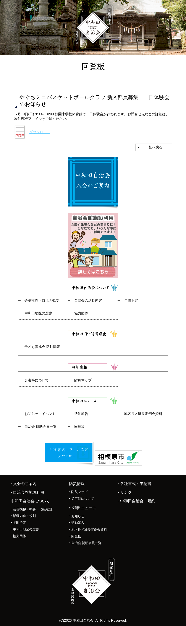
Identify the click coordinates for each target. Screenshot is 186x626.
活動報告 (81, 414)
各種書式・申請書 (135, 484)
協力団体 (81, 313)
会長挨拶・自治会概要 (41, 300)
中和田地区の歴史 (38, 313)
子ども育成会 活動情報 (42, 347)
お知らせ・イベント (40, 414)
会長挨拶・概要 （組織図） (34, 509)
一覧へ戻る (153, 147)
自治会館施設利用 (28, 492)
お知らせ (77, 516)
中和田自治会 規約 (137, 501)
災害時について (36, 380)
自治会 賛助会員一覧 (40, 426)
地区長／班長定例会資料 (143, 414)
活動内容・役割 (24, 516)
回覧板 (79, 426)
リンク (126, 492)
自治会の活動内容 (88, 300)
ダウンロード (39, 132)
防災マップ (83, 380)
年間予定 (131, 300)
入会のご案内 (24, 484)
